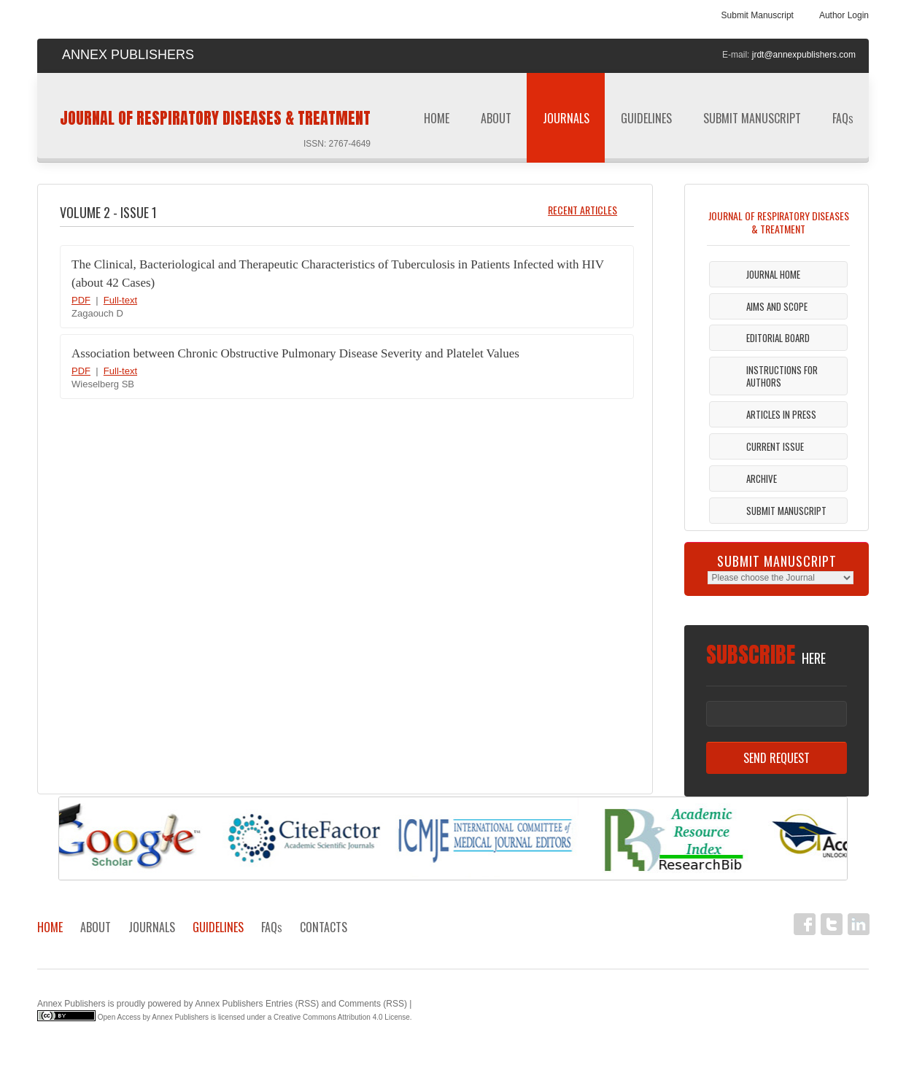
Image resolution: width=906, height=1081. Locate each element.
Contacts (323, 927)
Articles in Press (781, 414)
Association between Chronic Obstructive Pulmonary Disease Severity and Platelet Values (295, 353)
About (496, 118)
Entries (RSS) (292, 1004)
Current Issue (775, 446)
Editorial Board (778, 337)
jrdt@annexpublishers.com (804, 55)
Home (436, 118)
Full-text (120, 300)
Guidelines (646, 122)
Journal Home (773, 274)
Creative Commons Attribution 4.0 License (342, 1017)
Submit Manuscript (757, 15)
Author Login (844, 15)
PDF (80, 300)
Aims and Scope (777, 306)
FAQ (842, 118)
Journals (566, 122)
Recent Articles (582, 209)
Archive (761, 478)
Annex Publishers (71, 1004)
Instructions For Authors (782, 376)
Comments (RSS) (372, 1004)
